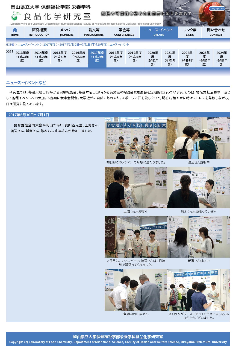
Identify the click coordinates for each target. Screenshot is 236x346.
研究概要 (40, 31)
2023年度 (204, 58)
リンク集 (190, 31)
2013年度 (22, 56)
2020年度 (152, 58)
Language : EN (217, 8)
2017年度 (49, 44)
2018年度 (116, 56)
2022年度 (187, 58)
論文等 (93, 31)
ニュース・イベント (159, 31)
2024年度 (221, 58)
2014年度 (41, 56)
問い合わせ (216, 31)
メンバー (67, 31)
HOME (10, 44)
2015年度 (60, 56)
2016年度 (79, 56)
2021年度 (170, 58)
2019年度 (135, 56)
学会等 (124, 31)
